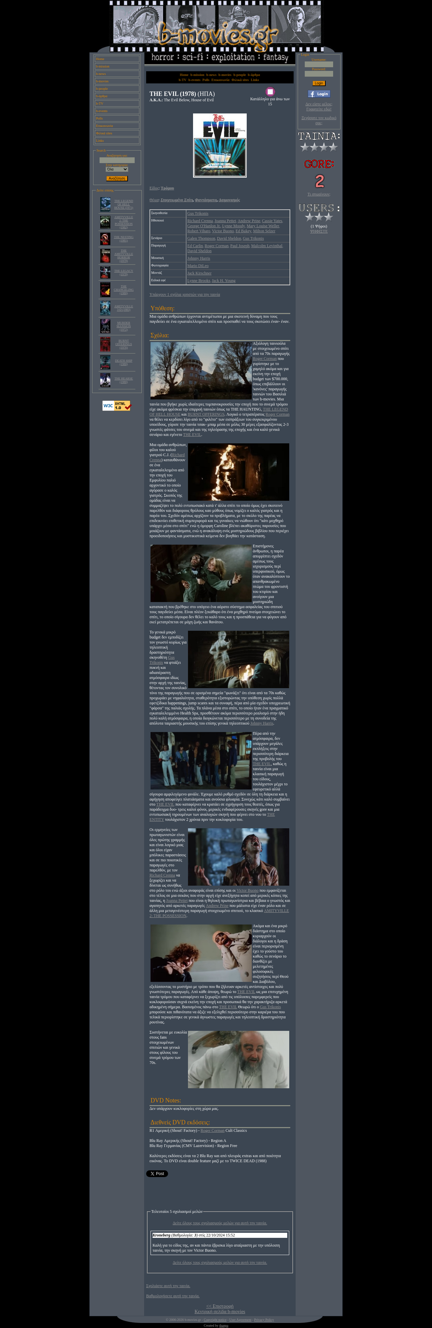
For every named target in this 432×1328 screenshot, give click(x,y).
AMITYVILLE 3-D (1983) (123, 308)
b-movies (102, 81)
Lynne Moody (233, 226)
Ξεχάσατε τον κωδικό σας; (318, 120)
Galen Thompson (201, 238)
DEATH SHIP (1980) (123, 362)
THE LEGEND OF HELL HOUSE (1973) (123, 204)
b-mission (102, 66)
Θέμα (154, 200)
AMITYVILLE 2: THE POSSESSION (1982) (123, 222)
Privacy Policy (264, 1320)
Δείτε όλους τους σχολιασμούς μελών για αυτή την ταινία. (220, 1223)
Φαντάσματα (206, 200)
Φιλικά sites (104, 133)
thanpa (223, 1325)
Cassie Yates (272, 220)
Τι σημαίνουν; (318, 194)
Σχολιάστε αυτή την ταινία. (168, 1285)
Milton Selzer (264, 231)
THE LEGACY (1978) (123, 272)
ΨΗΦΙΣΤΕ (319, 231)
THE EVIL (192, 434)
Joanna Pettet (225, 220)
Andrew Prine (249, 220)
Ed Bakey (243, 231)
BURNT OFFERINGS (206, 414)
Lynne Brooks (198, 280)
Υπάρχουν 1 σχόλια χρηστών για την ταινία (185, 294)
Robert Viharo (198, 231)
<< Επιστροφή (220, 1306)
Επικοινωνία (104, 126)
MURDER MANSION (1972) (123, 326)
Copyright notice (215, 1320)
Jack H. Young (224, 280)
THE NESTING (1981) (123, 238)
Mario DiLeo (198, 265)
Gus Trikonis (197, 213)
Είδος (154, 188)
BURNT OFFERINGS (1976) (123, 344)
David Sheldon (229, 238)
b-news (101, 74)
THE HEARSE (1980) (123, 380)
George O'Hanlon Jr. (203, 226)
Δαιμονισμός (229, 200)
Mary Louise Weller (263, 226)
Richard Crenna (200, 220)
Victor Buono (223, 231)
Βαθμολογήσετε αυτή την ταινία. (172, 1296)
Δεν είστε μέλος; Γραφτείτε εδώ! (318, 106)
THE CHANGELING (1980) (124, 290)
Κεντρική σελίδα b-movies (219, 1311)
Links (100, 140)
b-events (102, 111)
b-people (102, 88)
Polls (99, 118)
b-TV (100, 103)
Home (100, 59)
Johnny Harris (198, 258)
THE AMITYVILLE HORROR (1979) (123, 255)
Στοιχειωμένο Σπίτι (177, 200)
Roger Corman (216, 245)
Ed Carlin (195, 245)
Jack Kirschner (199, 273)
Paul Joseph (239, 245)
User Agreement (240, 1320)
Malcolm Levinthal (266, 245)
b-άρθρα (102, 96)
